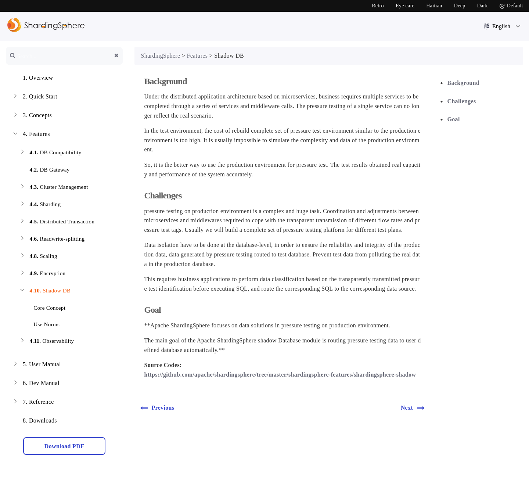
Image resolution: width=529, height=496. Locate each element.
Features (31, 135)
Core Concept (45, 306)
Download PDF (64, 446)
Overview (32, 79)
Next (415, 408)
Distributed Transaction (56, 222)
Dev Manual (36, 384)
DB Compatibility (50, 153)
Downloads (34, 421)
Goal (453, 119)
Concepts (32, 116)
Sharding (40, 205)
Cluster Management (53, 188)
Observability (46, 342)
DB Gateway (44, 171)
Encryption (42, 274)
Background (463, 83)
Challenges (461, 101)
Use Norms (42, 323)
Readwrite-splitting (51, 240)
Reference (33, 403)
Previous (156, 408)
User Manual (36, 365)
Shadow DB (45, 291)
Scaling (38, 257)
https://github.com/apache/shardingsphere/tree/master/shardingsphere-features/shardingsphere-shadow (280, 374)
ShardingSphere (160, 56)
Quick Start (34, 97)
